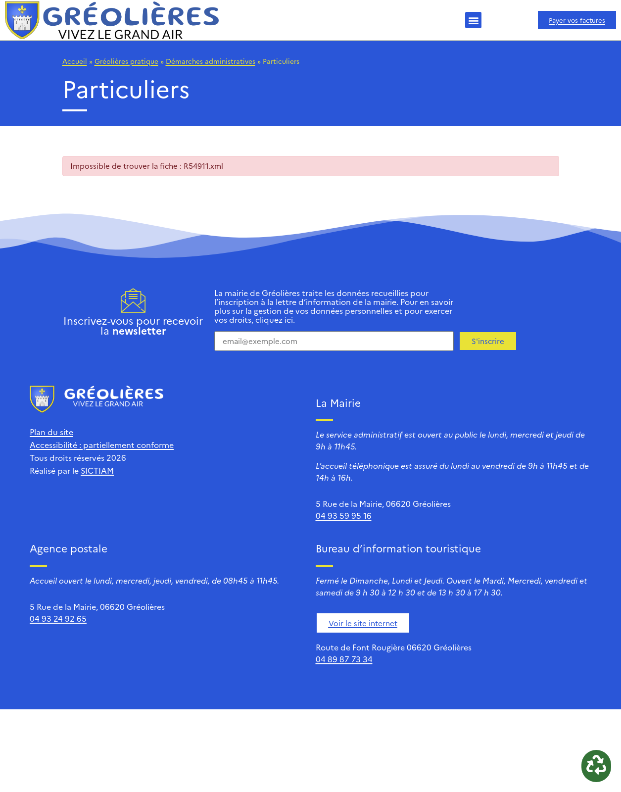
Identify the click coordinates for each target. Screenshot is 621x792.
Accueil (74, 60)
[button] (473, 20)
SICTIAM (97, 470)
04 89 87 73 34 (344, 658)
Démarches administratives (210, 60)
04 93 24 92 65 (58, 618)
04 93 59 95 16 (344, 515)
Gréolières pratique (126, 60)
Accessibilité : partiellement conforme (102, 444)
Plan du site (51, 431)
